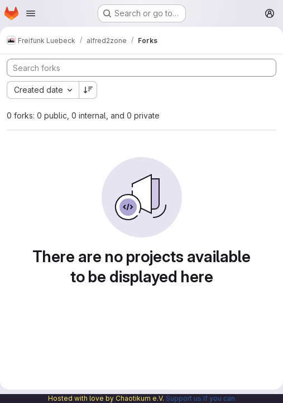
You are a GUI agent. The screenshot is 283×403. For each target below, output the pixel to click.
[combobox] (43, 90)
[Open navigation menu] (31, 13)
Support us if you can (200, 398)
